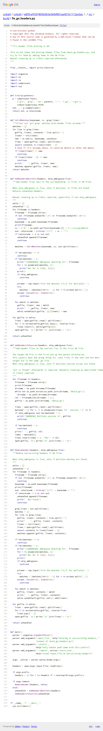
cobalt (7, 14)
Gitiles (18, 726)
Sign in (97, 4)
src (90, 14)
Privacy (25, 726)
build (6, 18)
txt (90, 726)
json (97, 726)
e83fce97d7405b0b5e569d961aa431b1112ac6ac (53, 14)
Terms (34, 726)
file (63, 25)
